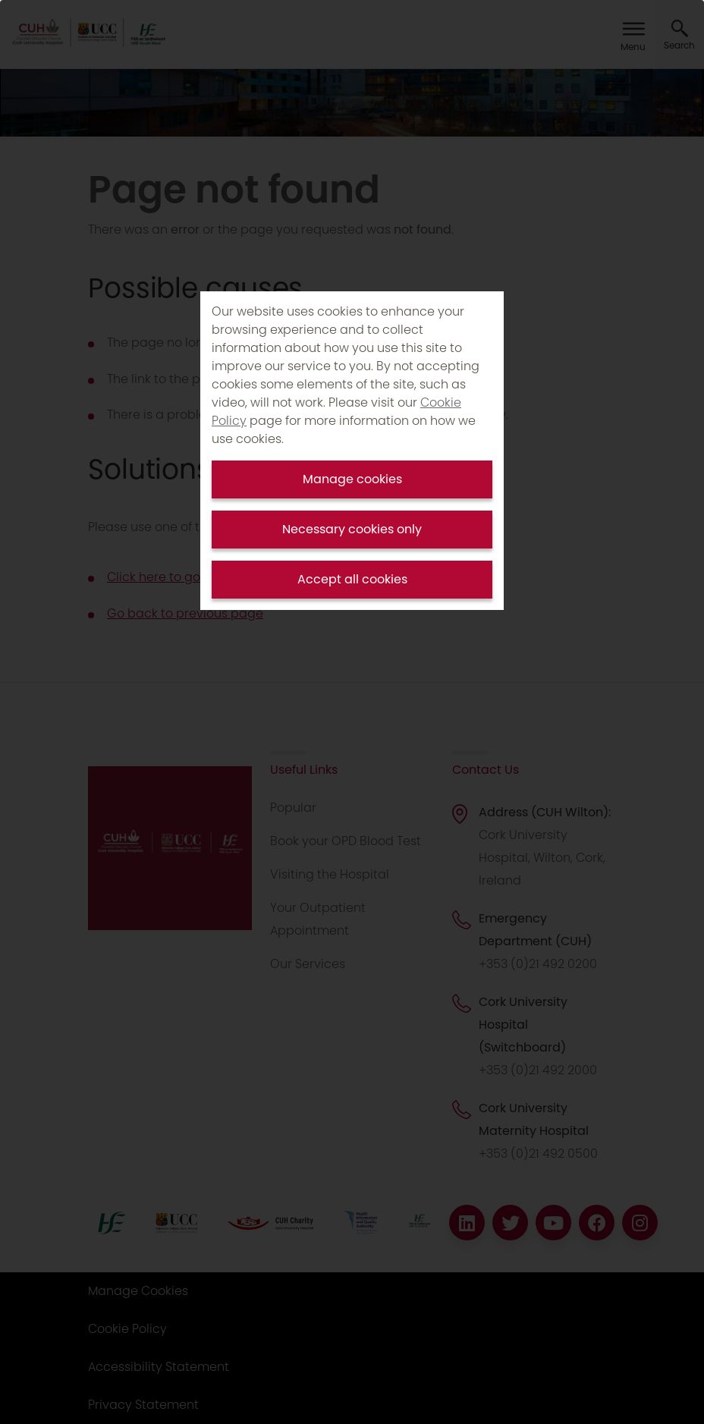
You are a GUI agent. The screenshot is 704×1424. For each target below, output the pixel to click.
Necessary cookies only (352, 529)
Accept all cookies (352, 579)
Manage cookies (352, 479)
